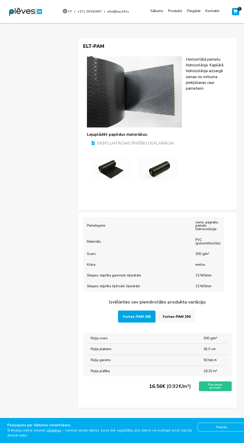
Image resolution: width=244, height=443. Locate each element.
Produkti (175, 10)
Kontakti (212, 10)
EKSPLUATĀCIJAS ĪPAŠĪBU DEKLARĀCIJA (133, 143)
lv (70, 11)
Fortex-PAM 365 (137, 316)
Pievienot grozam (215, 386)
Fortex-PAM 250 (177, 316)
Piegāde (194, 10)
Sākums (156, 10)
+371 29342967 (89, 11)
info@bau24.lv (118, 11)
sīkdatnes (54, 430)
